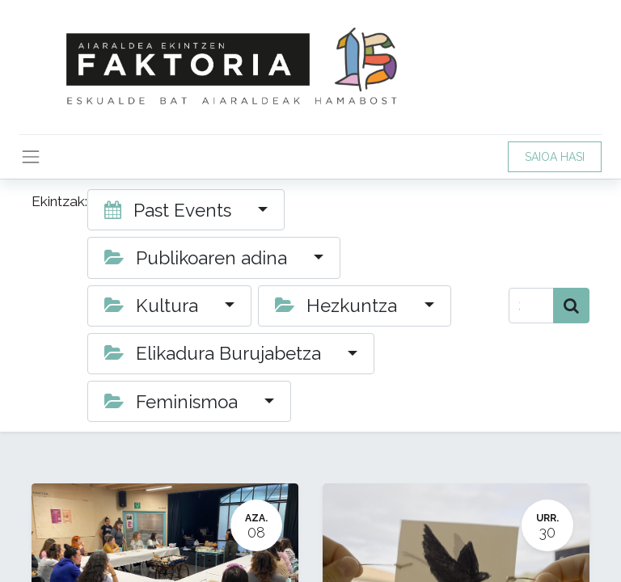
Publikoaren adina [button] (198, 257)
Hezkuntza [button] (338, 305)
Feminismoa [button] (173, 401)
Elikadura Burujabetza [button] (215, 353)
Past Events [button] (170, 210)
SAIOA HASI (555, 156)
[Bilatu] (571, 305)
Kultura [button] (153, 305)
